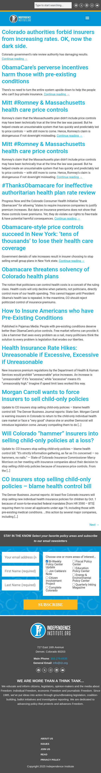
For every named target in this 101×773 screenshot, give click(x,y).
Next (94, 524)
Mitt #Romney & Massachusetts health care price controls (43, 106)
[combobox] (53, 5)
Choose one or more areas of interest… (71, 556)
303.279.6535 (58, 658)
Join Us (45, 749)
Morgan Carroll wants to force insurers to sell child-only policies (45, 395)
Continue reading (15, 59)
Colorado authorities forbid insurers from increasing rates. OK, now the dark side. (48, 38)
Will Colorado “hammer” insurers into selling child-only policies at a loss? (50, 437)
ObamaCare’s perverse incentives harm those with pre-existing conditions (45, 74)
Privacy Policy (51, 759)
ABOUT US (47, 738)
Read (44, 754)
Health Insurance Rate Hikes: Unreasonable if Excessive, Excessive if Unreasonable (50, 354)
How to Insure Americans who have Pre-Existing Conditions (48, 314)
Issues (45, 744)
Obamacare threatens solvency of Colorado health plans (45, 273)
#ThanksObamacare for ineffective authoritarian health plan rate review (49, 189)
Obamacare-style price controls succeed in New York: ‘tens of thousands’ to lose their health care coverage (47, 237)
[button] (87, 18)
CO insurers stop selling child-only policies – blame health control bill (46, 483)
